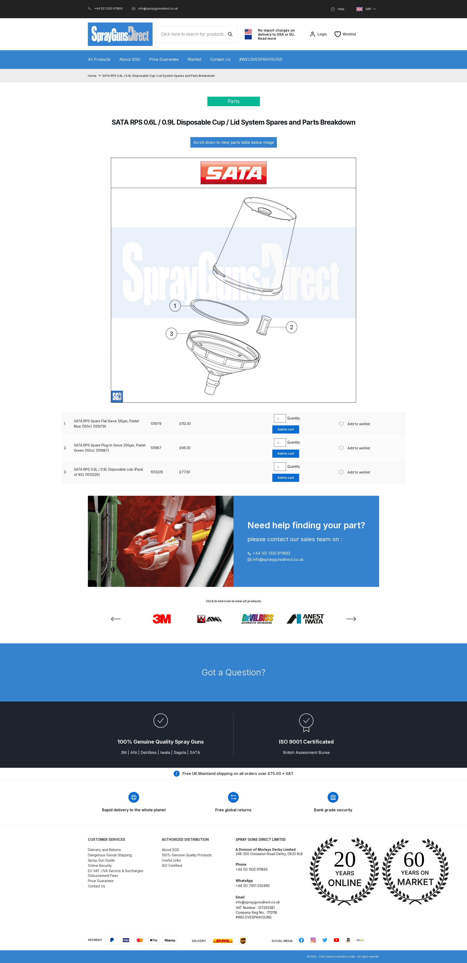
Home (92, 76)
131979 (146, 448)
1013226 (147, 424)
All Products (99, 59)
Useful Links (171, 860)
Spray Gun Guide (101, 860)
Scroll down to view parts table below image (233, 142)
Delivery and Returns (104, 850)
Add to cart (281, 429)
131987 (146, 472)
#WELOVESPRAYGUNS (260, 59)
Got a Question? (233, 672)
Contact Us (220, 59)
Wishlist (194, 59)
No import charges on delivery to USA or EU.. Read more (277, 34)
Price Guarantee (164, 59)
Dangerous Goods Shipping (110, 855)
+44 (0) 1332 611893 (268, 553)
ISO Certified (172, 865)
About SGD (129, 59)
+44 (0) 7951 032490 (253, 886)
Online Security (100, 865)
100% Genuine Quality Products (187, 855)
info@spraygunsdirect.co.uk (275, 559)
